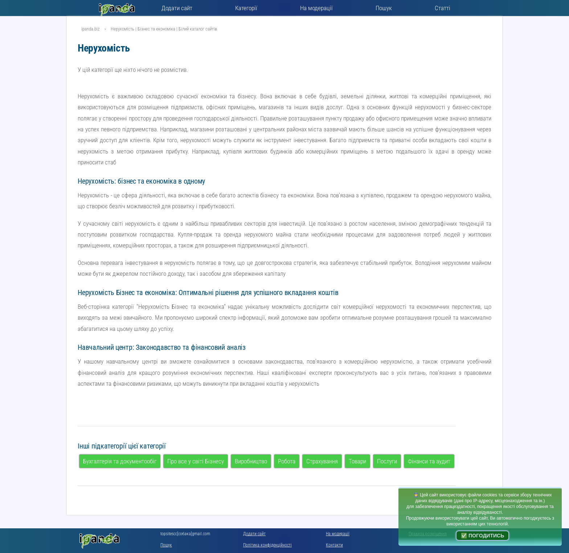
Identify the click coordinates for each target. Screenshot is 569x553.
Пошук (384, 8)
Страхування (322, 461)
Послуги (387, 461)
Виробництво (251, 461)
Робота (286, 461)
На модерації (316, 8)
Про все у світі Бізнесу (195, 461)
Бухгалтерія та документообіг (119, 461)
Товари (357, 461)
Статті (442, 8)
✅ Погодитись (482, 535)
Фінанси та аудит (429, 461)
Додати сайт (176, 8)
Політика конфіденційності (267, 545)
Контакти (334, 545)
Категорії (246, 8)
